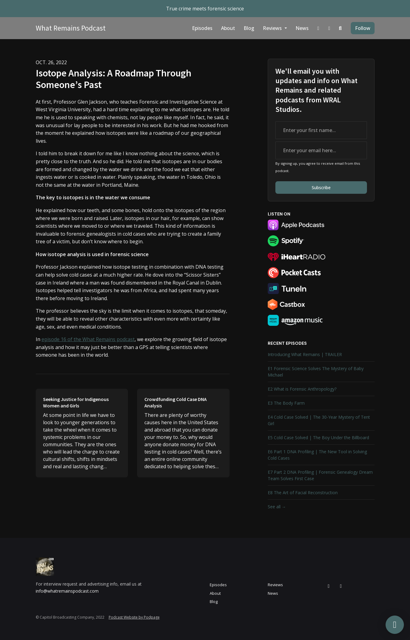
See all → (277, 506)
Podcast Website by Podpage (134, 617)
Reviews (273, 28)
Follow (362, 28)
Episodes (202, 28)
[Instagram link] (318, 28)
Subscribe (321, 187)
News (302, 28)
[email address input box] (321, 150)
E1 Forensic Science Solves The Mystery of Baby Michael (316, 372)
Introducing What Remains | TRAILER (305, 354)
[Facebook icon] (341, 586)
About (228, 28)
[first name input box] (321, 130)
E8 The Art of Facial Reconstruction (303, 492)
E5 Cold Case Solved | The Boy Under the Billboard (318, 437)
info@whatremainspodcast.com (67, 591)
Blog (249, 28)
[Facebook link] (329, 28)
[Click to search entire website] (340, 28)
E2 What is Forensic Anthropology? (302, 389)
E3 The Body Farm (286, 403)
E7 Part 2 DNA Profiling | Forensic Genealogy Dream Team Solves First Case (320, 475)
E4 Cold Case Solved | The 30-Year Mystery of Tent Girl (319, 420)
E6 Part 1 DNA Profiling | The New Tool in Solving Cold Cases (317, 455)
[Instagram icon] (329, 586)
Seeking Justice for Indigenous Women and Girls (76, 402)
